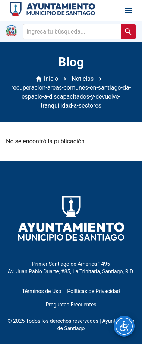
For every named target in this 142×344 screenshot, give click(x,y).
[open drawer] (128, 10)
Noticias (83, 78)
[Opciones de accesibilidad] (124, 326)
